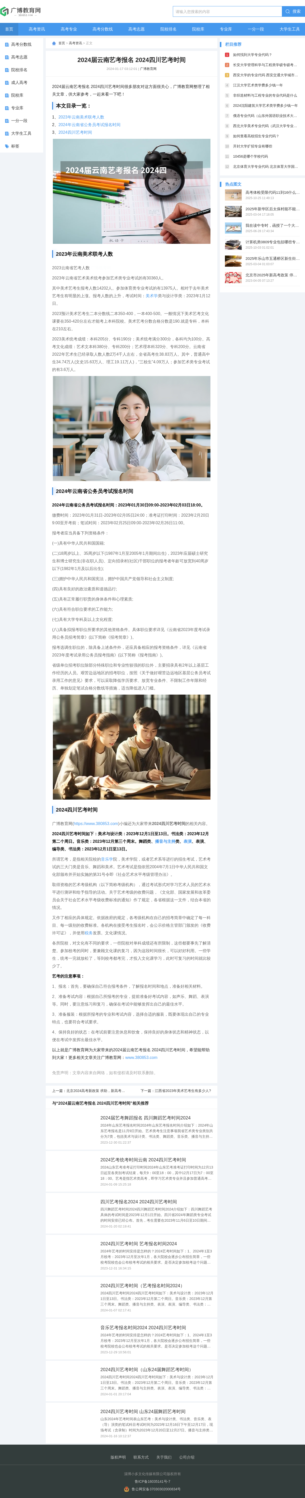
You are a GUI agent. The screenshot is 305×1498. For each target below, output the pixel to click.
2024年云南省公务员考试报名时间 (89, 125)
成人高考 (19, 82)
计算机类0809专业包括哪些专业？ (273, 242)
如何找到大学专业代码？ (252, 55)
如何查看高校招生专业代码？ (256, 136)
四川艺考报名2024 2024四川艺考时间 (138, 1201)
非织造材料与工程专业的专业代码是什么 (265, 95)
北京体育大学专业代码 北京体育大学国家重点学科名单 (266, 166)
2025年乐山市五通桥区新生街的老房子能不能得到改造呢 (273, 258)
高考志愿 (136, 29)
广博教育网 (148, 69)
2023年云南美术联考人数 (81, 117)
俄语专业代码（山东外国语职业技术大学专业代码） (266, 116)
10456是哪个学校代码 (250, 156)
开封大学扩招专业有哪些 (252, 146)
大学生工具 (290, 29)
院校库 (198, 29)
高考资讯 (37, 29)
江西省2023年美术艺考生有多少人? (183, 1091)
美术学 (152, 296)
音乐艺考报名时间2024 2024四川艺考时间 (143, 1327)
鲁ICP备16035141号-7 (152, 1481)
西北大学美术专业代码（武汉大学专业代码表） (266, 126)
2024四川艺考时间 (75, 132)
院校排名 (168, 29)
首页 (9, 29)
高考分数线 (103, 29)
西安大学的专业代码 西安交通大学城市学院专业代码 (266, 75)
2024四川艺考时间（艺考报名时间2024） (142, 1285)
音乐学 (107, 859)
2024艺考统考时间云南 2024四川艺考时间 (143, 1159)
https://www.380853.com (96, 823)
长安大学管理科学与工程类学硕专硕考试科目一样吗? (266, 65)
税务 (89, 933)
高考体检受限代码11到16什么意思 (273, 192)
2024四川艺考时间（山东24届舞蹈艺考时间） (146, 1369)
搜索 (297, 11)
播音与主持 (165, 841)
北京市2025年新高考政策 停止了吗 (273, 275)
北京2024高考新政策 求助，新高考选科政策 (101, 1091)
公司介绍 (186, 1457)
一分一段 (256, 29)
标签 (15, 146)
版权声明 (118, 1457)
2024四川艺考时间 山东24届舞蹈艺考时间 (143, 1411)
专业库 (226, 29)
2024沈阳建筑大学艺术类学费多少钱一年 (265, 105)
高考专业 (69, 29)
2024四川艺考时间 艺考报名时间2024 (138, 1243)
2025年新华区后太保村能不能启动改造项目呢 (273, 209)
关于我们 (164, 1457)
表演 (188, 841)
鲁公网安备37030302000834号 (156, 1489)
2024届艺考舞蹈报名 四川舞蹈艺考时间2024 (145, 1117)
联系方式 (141, 1457)
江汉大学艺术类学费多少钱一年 (258, 85)
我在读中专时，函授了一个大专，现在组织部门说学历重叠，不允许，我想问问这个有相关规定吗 (273, 225)
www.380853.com (141, 1057)
